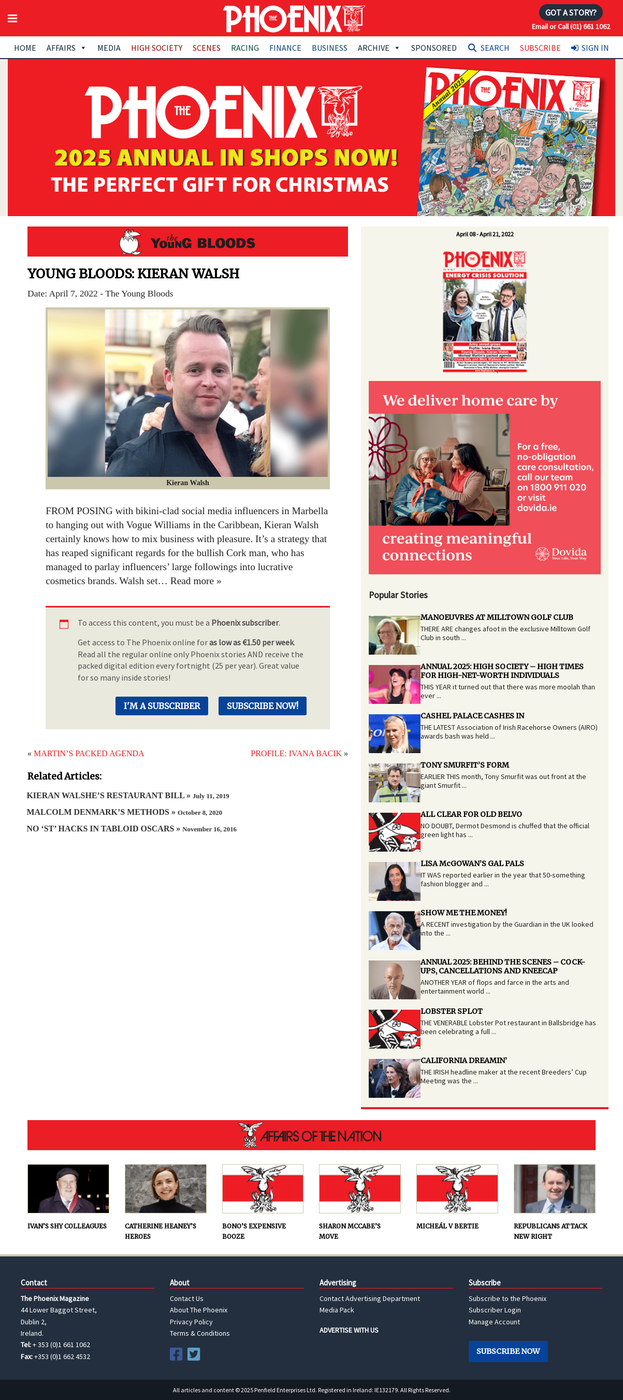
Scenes (207, 48)
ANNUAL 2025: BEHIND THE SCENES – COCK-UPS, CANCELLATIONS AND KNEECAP (503, 966)
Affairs (67, 48)
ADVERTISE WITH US (349, 1330)
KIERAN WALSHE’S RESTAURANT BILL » (127, 795)
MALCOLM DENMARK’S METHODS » (124, 812)
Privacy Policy (191, 1321)
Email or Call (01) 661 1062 (571, 26)
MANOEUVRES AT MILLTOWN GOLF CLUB (497, 617)
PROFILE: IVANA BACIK (296, 753)
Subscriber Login (495, 1309)
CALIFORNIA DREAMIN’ (464, 1060)
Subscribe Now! (262, 706)
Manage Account (494, 1321)
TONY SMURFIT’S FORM (465, 765)
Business (329, 48)
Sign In (595, 48)
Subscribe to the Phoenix (507, 1298)
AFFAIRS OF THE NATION (311, 1135)
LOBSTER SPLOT (452, 1011)
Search (495, 48)
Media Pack (337, 1309)
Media (109, 48)
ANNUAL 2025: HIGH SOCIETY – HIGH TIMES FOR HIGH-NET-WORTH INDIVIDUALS (502, 671)
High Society (156, 48)
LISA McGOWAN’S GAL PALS (472, 863)
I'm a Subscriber (162, 706)
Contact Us (187, 1298)
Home (25, 48)
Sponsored (434, 48)
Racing (245, 48)
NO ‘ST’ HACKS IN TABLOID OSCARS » (131, 828)
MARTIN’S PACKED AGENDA (89, 753)
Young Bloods (187, 242)
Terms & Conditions (200, 1333)
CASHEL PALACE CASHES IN (472, 715)
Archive (379, 48)
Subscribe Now (508, 1351)
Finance (285, 48)
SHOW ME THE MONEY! (464, 912)
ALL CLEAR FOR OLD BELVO (471, 814)
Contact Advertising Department (370, 1298)
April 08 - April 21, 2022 (485, 234)
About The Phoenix (198, 1309)
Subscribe (540, 48)
